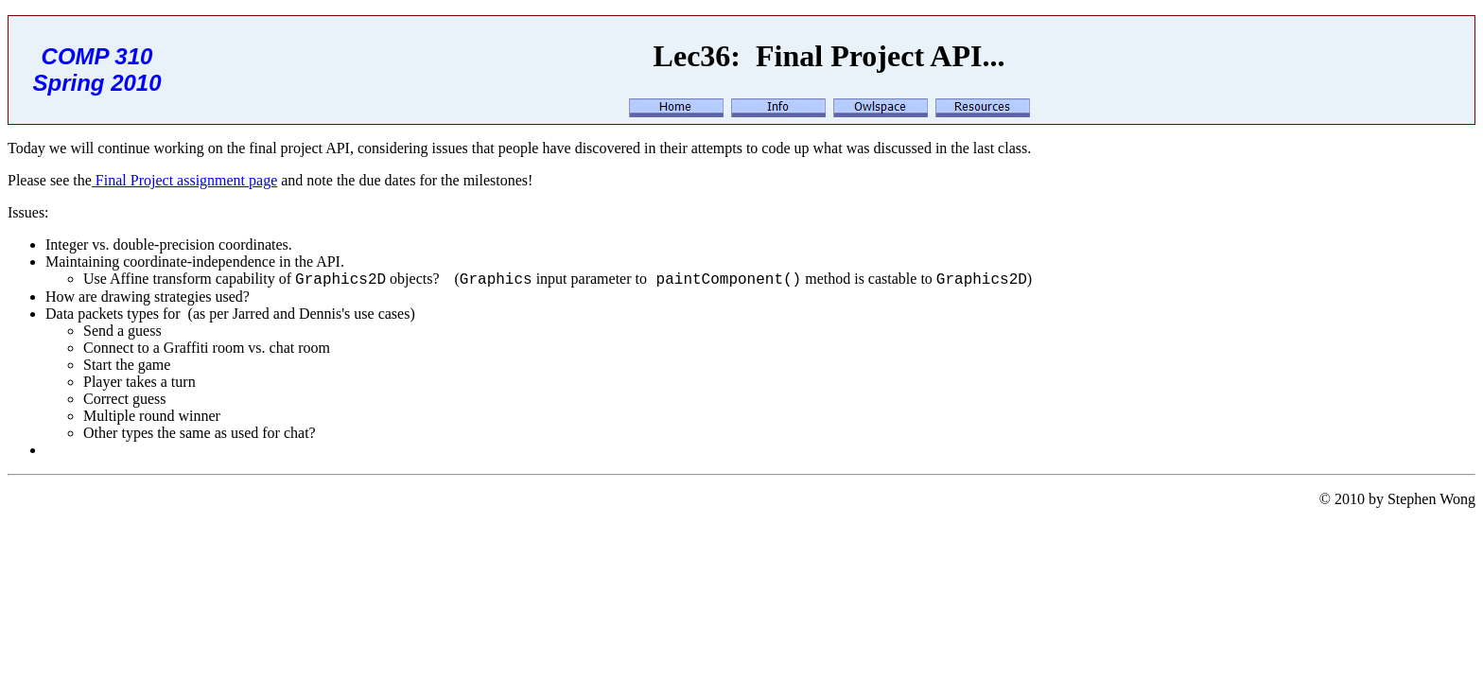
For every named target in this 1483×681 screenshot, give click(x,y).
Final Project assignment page (184, 180)
